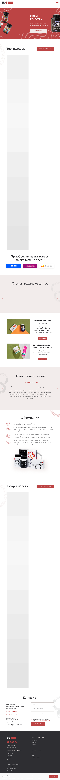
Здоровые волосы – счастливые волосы (42, 345)
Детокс (9, 756)
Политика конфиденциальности (40, 758)
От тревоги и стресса (12, 758)
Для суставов (10, 761)
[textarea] (42, 713)
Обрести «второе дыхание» (42, 321)
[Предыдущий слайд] (2, 297)
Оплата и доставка (36, 756)
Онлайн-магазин (45, 485)
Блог (33, 754)
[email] (42, 707)
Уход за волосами (11, 767)
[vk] (13, 741)
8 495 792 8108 (11, 713)
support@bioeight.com (14, 724)
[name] (42, 703)
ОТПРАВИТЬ (38, 722)
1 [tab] (28, 39)
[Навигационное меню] (57, 2)
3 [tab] (33, 39)
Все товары (34, 739)
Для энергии (10, 752)
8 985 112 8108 (11, 710)
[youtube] (16, 741)
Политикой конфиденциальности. (43, 719)
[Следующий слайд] (57, 297)
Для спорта (10, 765)
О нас (33, 752)
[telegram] (8, 741)
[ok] (11, 741)
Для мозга (9, 754)
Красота (34, 743)
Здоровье (34, 741)
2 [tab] (30, 39)
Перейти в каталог (45, 49)
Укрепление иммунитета (13, 763)
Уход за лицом (10, 769)
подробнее (19, 33)
